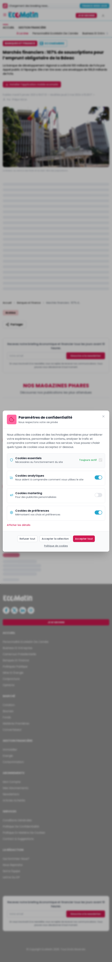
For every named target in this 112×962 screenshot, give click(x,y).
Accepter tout (84, 538)
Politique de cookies (56, 546)
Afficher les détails (18, 525)
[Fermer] (103, 416)
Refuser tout (27, 538)
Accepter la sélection (55, 538)
